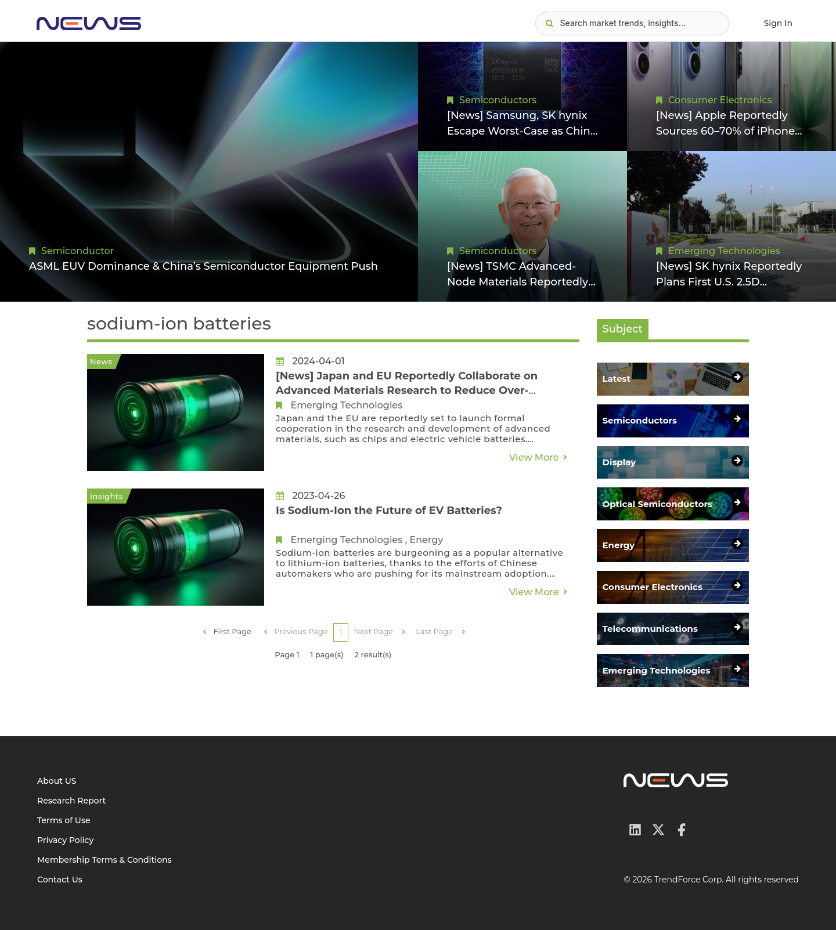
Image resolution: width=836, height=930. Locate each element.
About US (57, 781)
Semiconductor (77, 250)
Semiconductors (497, 100)
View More (534, 457)
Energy (426, 539)
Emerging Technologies (724, 250)
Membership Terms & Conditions (104, 860)
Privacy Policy (65, 840)
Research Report (71, 800)
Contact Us (59, 879)
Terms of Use (64, 820)
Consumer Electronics (720, 100)
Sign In (778, 23)
